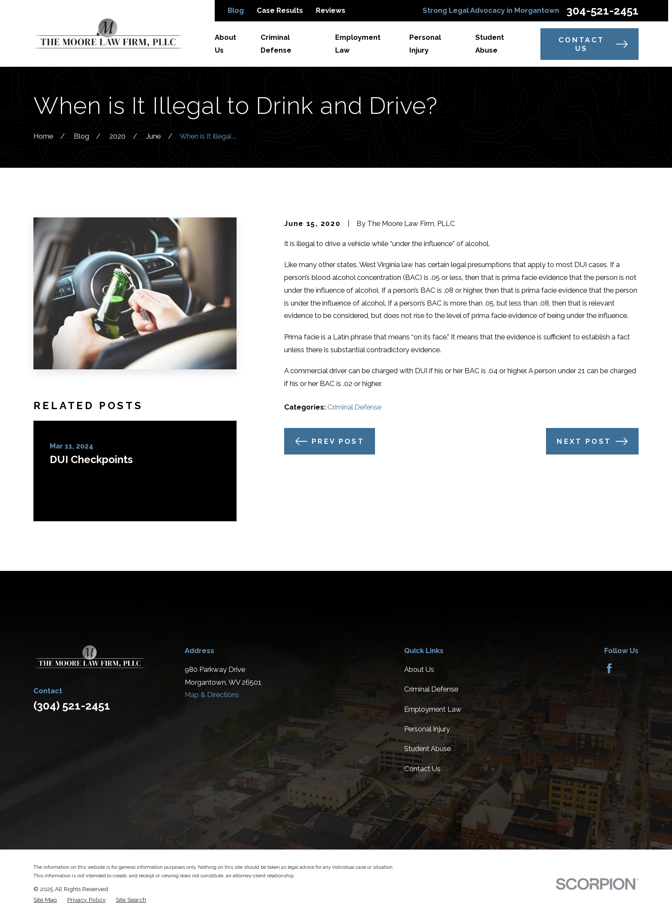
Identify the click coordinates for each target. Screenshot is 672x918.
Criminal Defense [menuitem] (276, 43)
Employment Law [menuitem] (358, 43)
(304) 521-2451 (71, 705)
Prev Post (329, 441)
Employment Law (433, 709)
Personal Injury (427, 729)
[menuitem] (45, 899)
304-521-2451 (603, 10)
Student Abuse (427, 748)
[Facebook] (609, 668)
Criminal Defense (354, 407)
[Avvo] (630, 668)
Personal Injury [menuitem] (425, 43)
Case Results (280, 10)
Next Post (592, 441)
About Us (419, 669)
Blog (236, 10)
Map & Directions (212, 694)
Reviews (330, 10)
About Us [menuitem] (225, 43)
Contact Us (593, 44)
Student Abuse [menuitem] (489, 43)
